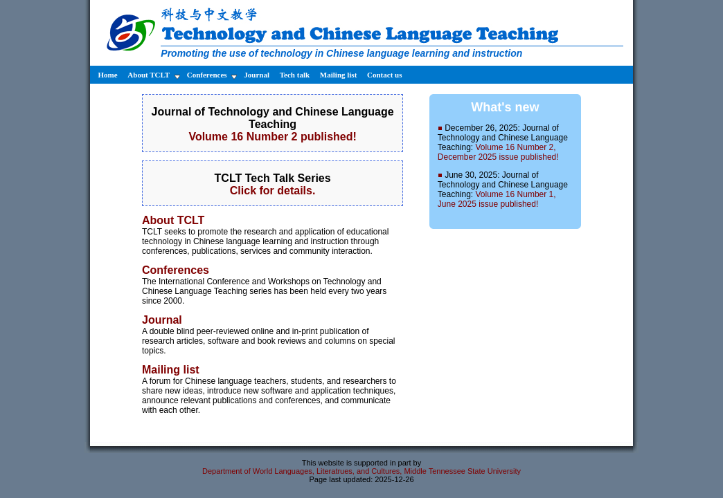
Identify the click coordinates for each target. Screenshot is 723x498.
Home (106, 75)
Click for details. (273, 190)
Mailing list (339, 75)
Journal (257, 75)
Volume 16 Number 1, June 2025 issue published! (497, 199)
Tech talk (296, 75)
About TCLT (153, 75)
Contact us (384, 75)
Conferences (212, 75)
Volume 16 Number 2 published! (272, 136)
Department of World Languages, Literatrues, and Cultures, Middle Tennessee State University (361, 471)
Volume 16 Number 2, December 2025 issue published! (498, 152)
